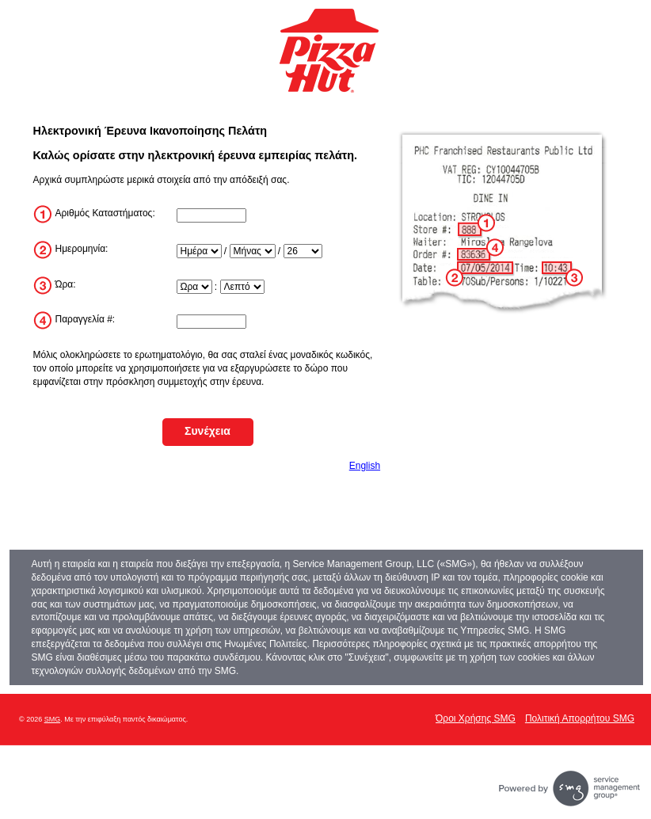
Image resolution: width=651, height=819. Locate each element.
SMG (52, 719)
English (364, 465)
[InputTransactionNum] (211, 321)
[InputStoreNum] (211, 215)
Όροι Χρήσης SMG (476, 718)
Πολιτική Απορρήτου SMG (579, 718)
